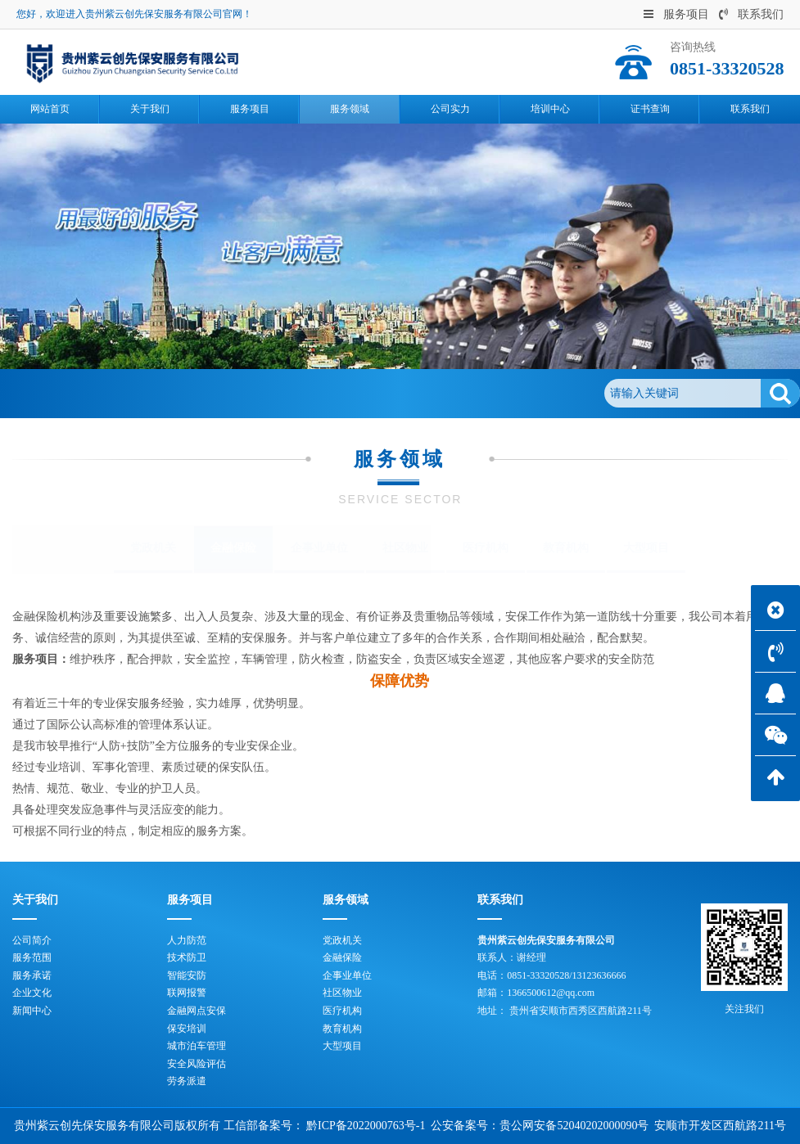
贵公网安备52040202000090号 (574, 1125)
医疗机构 (485, 548)
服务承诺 (32, 975)
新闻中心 (32, 1010)
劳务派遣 (186, 1081)
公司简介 (32, 940)
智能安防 (186, 975)
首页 (90, 393)
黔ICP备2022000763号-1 (365, 1125)
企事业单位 (319, 548)
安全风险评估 (196, 1064)
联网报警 (186, 992)
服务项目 (676, 14)
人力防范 (186, 940)
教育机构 (566, 548)
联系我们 (751, 14)
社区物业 (405, 548)
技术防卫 (186, 957)
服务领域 (145, 393)
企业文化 (32, 992)
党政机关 (153, 548)
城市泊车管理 (196, 1046)
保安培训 (186, 1028)
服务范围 (32, 957)
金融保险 (211, 393)
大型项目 (646, 548)
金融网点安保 (196, 1010)
